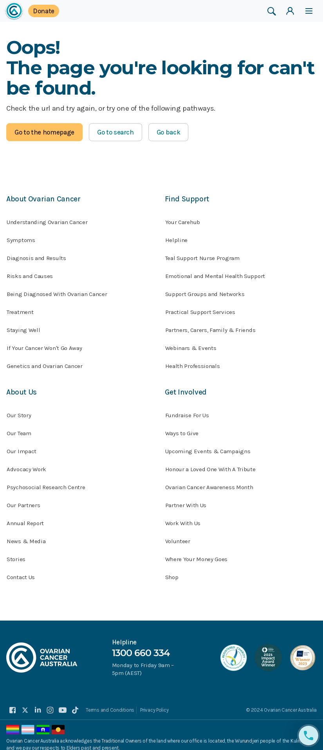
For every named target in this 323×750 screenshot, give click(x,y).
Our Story (19, 409)
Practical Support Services (200, 308)
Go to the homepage (44, 132)
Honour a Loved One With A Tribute (210, 463)
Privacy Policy (154, 704)
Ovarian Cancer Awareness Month (209, 480)
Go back (168, 132)
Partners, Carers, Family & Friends (210, 326)
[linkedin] (37, 703)
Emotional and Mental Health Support (215, 272)
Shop (172, 570)
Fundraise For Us (187, 409)
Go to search (115, 132)
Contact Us (21, 570)
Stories (16, 552)
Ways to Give (181, 427)
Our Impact (21, 445)
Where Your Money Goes (196, 552)
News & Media (26, 534)
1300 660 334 (141, 645)
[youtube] (62, 703)
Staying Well (23, 326)
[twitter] (25, 703)
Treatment (20, 308)
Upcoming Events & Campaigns (208, 445)
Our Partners (23, 498)
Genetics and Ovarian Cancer (45, 362)
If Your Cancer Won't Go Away (44, 344)
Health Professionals (192, 362)
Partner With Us (186, 498)
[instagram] (50, 703)
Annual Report (25, 516)
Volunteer (177, 534)
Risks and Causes (30, 272)
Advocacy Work (26, 463)
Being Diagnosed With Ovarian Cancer (57, 290)
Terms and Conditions (110, 704)
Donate (43, 11)
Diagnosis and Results (36, 254)
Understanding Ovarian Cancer (47, 218)
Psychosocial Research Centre (46, 480)
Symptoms (21, 236)
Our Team (19, 427)
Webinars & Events (191, 344)
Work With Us (182, 516)
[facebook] (12, 703)
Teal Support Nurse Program (202, 254)
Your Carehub (182, 218)
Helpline (176, 236)
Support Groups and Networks (205, 290)
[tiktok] (75, 703)
